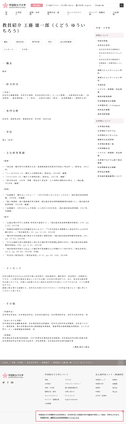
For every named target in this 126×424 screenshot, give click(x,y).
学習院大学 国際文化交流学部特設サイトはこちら (59, 417)
